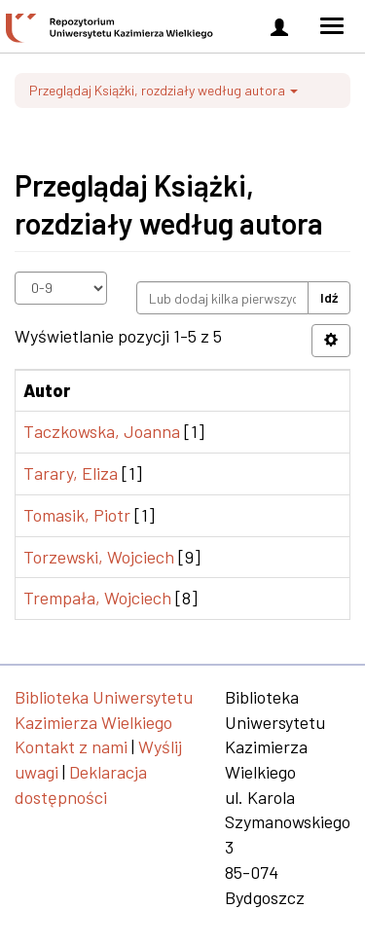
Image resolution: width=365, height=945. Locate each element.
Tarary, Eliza (70, 473)
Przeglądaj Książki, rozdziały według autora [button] (163, 90)
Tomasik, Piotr (76, 515)
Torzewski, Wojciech (98, 556)
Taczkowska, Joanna (101, 431)
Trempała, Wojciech (97, 597)
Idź (329, 297)
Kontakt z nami (71, 746)
